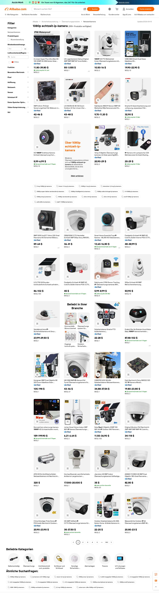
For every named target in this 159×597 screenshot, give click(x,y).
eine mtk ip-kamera (89, 197)
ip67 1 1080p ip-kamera (63, 202)
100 (106, 542)
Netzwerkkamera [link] (89, 22)
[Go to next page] (111, 542)
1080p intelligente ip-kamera (79, 191)
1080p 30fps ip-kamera (17, 577)
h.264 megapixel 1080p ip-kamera (110, 577)
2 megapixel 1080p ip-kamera (139, 577)
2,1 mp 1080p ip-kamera (63, 587)
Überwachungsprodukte (71, 22)
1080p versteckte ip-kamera (66, 197)
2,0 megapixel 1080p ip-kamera (19, 582)
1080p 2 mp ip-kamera (87, 186)
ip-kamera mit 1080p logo (40, 577)
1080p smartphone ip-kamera (101, 582)
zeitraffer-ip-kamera (42, 202)
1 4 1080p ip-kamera (130, 191)
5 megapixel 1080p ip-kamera (47, 582)
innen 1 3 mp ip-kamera (65, 186)
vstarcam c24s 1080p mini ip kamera (90, 587)
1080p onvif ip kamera (125, 582)
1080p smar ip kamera (85, 577)
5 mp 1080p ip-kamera (43, 186)
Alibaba (35, 22)
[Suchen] (93, 9)
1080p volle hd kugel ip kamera (106, 191)
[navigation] (18, 282)
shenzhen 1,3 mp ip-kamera (111, 186)
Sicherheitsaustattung (50, 22)
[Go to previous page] (73, 542)
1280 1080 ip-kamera (16, 587)
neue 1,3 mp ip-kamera (63, 577)
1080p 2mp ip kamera (42, 197)
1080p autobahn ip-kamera (39, 587)
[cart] (117, 9)
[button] (84, 9)
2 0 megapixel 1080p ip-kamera (74, 582)
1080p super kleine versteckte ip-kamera (49, 191)
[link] (156, 574)
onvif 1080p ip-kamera (130, 197)
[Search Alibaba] (57, 9)
